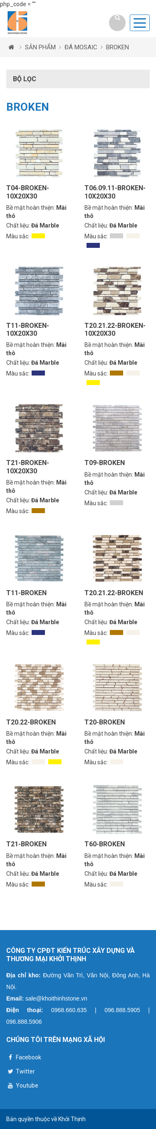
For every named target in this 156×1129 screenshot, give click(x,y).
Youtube (22, 1086)
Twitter (20, 1072)
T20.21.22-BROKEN (113, 593)
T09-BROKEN (104, 463)
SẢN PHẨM (40, 47)
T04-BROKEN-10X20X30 (27, 192)
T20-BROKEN (104, 722)
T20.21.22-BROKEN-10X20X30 (115, 329)
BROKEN (117, 47)
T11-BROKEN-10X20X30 (27, 329)
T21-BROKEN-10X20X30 (27, 467)
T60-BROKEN (104, 844)
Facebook (23, 1058)
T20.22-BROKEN (31, 722)
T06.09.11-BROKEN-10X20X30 (115, 192)
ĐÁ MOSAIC (80, 47)
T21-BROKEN (26, 844)
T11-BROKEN (26, 593)
